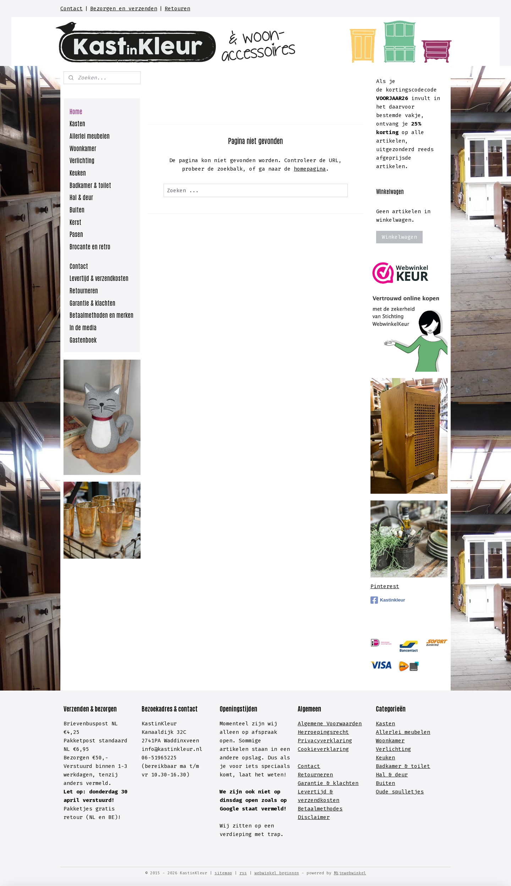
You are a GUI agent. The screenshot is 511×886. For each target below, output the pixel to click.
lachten (347, 783)
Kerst (75, 222)
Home (76, 111)
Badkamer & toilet (90, 185)
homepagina (310, 169)
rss (243, 873)
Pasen (76, 234)
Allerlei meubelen (90, 135)
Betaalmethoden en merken (101, 315)
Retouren (177, 8)
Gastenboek (83, 339)
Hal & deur (81, 197)
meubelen (415, 732)
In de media (83, 327)
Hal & (385, 774)
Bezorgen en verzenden (123, 8)
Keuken (78, 172)
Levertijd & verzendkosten (99, 278)
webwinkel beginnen (276, 873)
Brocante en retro (90, 246)
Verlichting (82, 160)
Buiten (77, 209)
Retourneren (84, 290)
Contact (71, 8)
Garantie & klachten (92, 302)
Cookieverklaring (323, 749)
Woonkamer (83, 148)
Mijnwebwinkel (350, 873)
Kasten (77, 123)
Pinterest (384, 586)
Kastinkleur (387, 600)
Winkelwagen (399, 237)
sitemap (223, 873)
